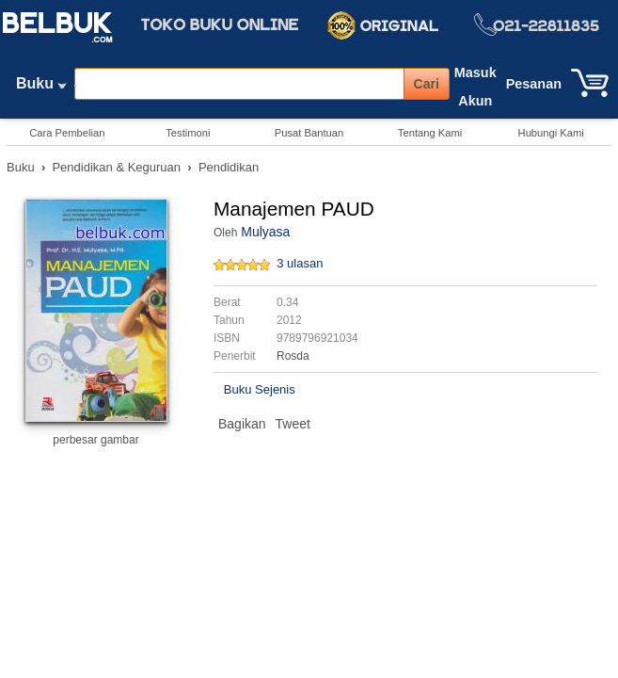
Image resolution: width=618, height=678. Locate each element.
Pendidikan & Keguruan (116, 167)
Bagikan (242, 423)
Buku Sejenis (259, 389)
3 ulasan (300, 263)
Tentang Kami (430, 132)
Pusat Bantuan (309, 132)
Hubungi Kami (551, 132)
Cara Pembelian (66, 132)
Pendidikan (228, 167)
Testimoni (188, 132)
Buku (41, 87)
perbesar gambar (95, 439)
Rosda (293, 356)
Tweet (293, 423)
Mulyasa (265, 231)
